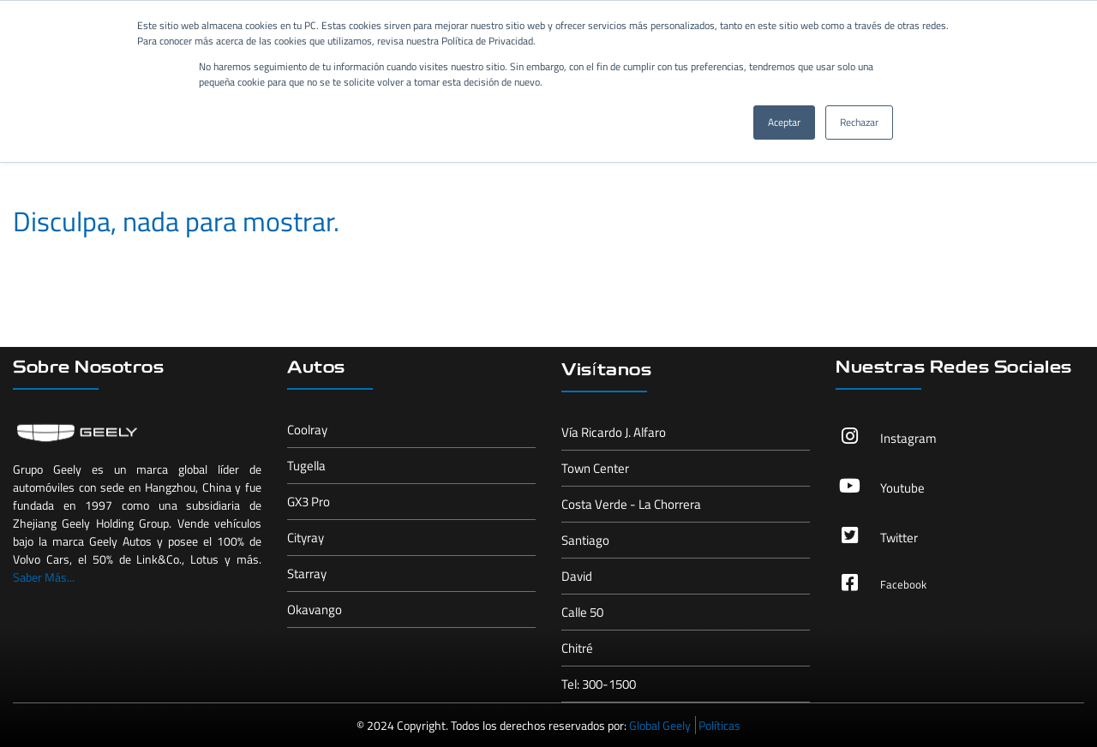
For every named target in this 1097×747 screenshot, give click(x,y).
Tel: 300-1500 (598, 684)
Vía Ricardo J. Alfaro (613, 432)
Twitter (899, 537)
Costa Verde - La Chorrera (631, 504)
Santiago (585, 540)
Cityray (305, 537)
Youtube (902, 488)
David (576, 576)
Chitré (577, 648)
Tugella (306, 465)
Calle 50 (582, 612)
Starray (307, 573)
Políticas (719, 725)
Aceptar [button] (784, 122)
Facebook (903, 584)
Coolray (307, 429)
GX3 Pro (308, 501)
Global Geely (660, 725)
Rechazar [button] (859, 122)
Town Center (595, 468)
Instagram (908, 438)
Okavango (314, 609)
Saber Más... (44, 577)
